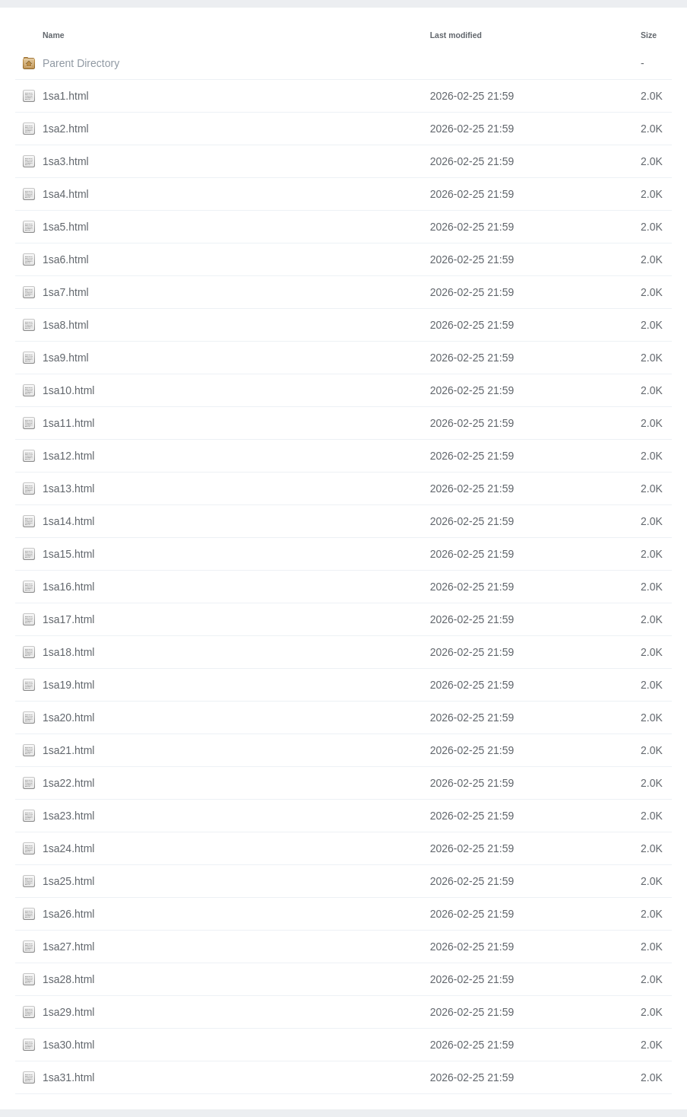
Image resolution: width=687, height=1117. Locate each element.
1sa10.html (68, 390)
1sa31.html (68, 1077)
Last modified (456, 35)
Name (54, 35)
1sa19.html (68, 685)
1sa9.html (66, 358)
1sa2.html (66, 129)
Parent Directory (81, 63)
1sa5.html (66, 227)
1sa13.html (68, 488)
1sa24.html (68, 848)
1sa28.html (68, 979)
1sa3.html (66, 161)
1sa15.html (68, 554)
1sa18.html (68, 652)
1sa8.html (66, 325)
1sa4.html (66, 194)
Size (649, 35)
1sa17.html (68, 619)
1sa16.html (68, 587)
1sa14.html (68, 521)
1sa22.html (68, 783)
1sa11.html (68, 423)
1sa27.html (68, 946)
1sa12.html (68, 456)
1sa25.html (68, 881)
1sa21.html (68, 750)
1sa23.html (68, 816)
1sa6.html (66, 259)
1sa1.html (66, 96)
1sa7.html (66, 292)
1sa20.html (68, 717)
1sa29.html (68, 1012)
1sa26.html (68, 914)
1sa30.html (68, 1045)
